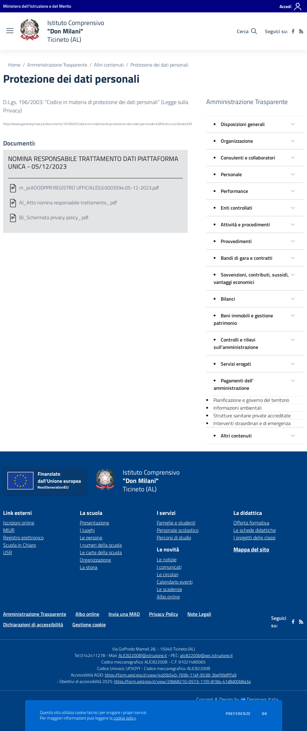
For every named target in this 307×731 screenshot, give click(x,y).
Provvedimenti (236, 241)
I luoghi (87, 530)
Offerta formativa (251, 522)
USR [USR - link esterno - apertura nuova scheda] (7, 552)
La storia (88, 567)
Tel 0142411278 (90, 655)
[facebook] (293, 31)
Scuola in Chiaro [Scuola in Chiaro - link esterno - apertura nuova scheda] (19, 545)
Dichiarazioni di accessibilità (33, 624)
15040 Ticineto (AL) (177, 649)
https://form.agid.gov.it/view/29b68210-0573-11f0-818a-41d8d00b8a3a (182, 681)
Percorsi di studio (174, 537)
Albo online (168, 596)
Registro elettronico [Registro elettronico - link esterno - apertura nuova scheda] (23, 537)
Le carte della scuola (101, 552)
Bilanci (228, 298)
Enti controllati (236, 207)
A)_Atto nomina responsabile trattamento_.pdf (68, 202)
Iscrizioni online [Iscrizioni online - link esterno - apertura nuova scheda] (18, 522)
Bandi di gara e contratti (246, 258)
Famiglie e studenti (176, 522)
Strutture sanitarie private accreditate (252, 415)
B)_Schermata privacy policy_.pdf (53, 217)
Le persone (91, 537)
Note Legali (199, 614)
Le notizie (167, 559)
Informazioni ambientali (237, 407)
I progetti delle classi (254, 537)
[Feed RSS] (301, 31)
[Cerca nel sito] (247, 31)
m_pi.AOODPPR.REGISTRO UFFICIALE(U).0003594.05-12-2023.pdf (89, 187)
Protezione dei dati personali (159, 64)
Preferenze (238, 714)
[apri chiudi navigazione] (10, 31)
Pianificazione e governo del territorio (251, 400)
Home (14, 64)
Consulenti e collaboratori (248, 157)
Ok (264, 714)
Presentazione (94, 522)
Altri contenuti (109, 64)
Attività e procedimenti (245, 224)
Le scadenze (169, 589)
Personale (231, 174)
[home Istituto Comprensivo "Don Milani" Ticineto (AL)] (62, 31)
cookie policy (124, 718)
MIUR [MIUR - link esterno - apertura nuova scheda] (9, 530)
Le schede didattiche (254, 530)
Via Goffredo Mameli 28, (134, 649)
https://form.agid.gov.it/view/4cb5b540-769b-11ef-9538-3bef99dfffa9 (171, 675)
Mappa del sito (251, 549)
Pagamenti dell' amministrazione (234, 384)
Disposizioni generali (243, 124)
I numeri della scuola (101, 545)
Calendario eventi (175, 581)
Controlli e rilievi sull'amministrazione (236, 343)
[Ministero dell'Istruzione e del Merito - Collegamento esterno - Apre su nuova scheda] (37, 6)
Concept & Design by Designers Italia (237, 699)
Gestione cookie (89, 624)
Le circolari (167, 574)
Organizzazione (237, 141)
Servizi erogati (236, 364)
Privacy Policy (163, 614)
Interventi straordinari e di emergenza (252, 423)
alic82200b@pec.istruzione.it (206, 655)
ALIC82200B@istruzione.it (142, 655)
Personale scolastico (177, 530)
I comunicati (169, 567)
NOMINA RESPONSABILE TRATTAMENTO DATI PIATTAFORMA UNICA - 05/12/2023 (93, 163)
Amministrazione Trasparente (57, 64)
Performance (234, 191)
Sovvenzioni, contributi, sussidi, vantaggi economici (251, 278)
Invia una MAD (124, 614)
